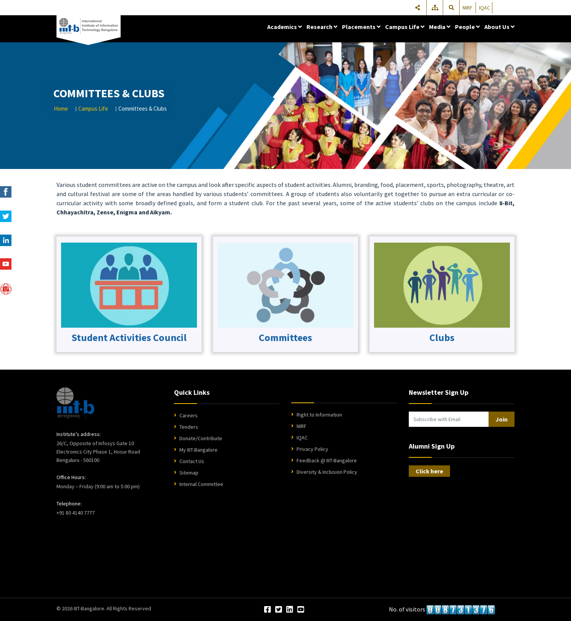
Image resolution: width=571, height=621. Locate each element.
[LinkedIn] (289, 610)
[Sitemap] (435, 7)
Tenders (188, 426)
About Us (499, 27)
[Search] (451, 7)
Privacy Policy (312, 449)
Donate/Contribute (200, 438)
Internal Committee (201, 484)
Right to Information (319, 414)
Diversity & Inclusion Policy (327, 471)
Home (61, 108)
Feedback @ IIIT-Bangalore (327, 460)
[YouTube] (300, 610)
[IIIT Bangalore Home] (75, 403)
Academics (284, 27)
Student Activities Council (129, 337)
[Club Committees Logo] (129, 284)
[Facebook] (267, 610)
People (467, 27)
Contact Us (191, 461)
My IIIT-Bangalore (198, 449)
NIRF (468, 7)
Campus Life (404, 27)
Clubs (442, 337)
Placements (361, 27)
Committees (285, 337)
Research (321, 27)
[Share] (417, 7)
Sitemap (188, 472)
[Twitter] (278, 610)
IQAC (484, 7)
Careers (188, 415)
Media (439, 27)
